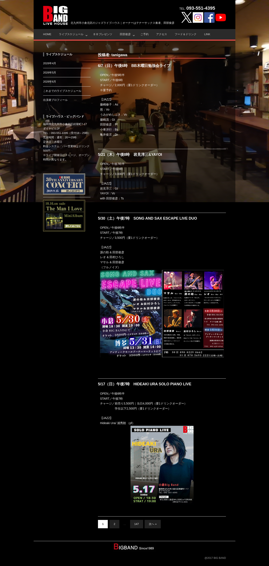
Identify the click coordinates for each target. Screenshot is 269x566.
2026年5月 (49, 72)
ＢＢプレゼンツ (102, 34)
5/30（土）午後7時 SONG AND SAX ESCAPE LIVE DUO (147, 218)
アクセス (161, 34)
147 (136, 524)
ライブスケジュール (71, 34)
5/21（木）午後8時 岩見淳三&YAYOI (130, 154)
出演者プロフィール (55, 99)
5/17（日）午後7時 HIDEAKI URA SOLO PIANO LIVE (144, 384)
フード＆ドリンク (185, 34)
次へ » (153, 524)
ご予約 (144, 34)
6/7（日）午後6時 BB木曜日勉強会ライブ (134, 66)
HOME (47, 34)
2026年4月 (49, 63)
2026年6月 (49, 81)
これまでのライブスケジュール (62, 90)
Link (207, 34)
